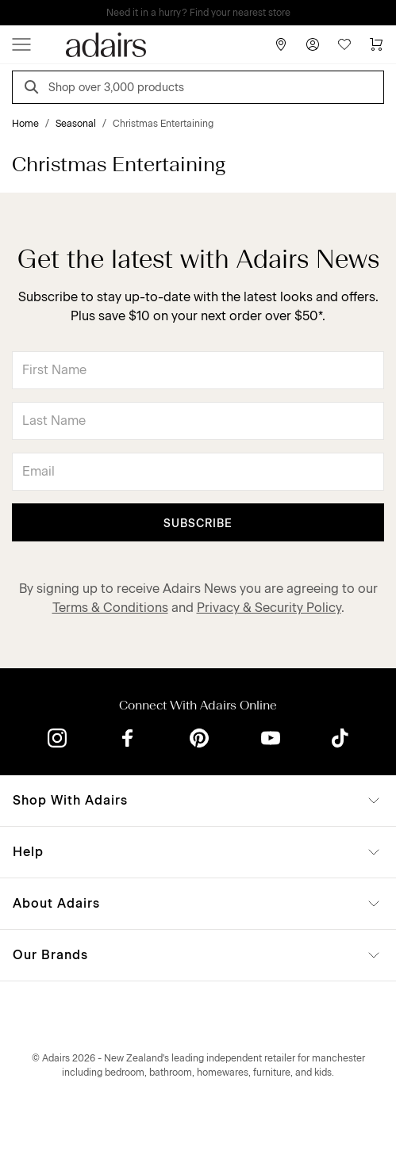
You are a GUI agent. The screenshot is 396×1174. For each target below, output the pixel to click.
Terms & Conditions (110, 607)
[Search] (34, 89)
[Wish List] (344, 44)
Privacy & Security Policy (269, 607)
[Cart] (376, 44)
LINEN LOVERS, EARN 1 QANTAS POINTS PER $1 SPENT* (209, 12)
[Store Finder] (281, 44)
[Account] (313, 44)
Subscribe (198, 523)
